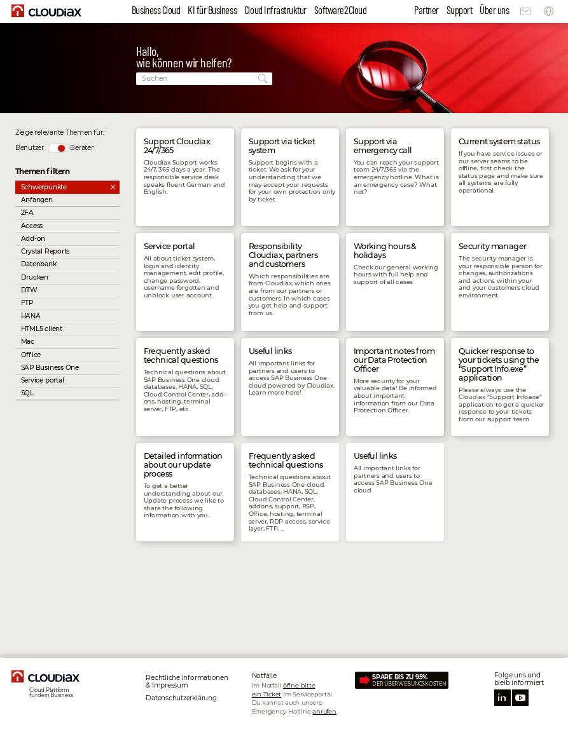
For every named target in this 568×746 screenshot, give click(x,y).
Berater (81, 148)
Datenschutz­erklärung (181, 698)
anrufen (324, 711)
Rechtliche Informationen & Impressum (187, 681)
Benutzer (29, 148)
